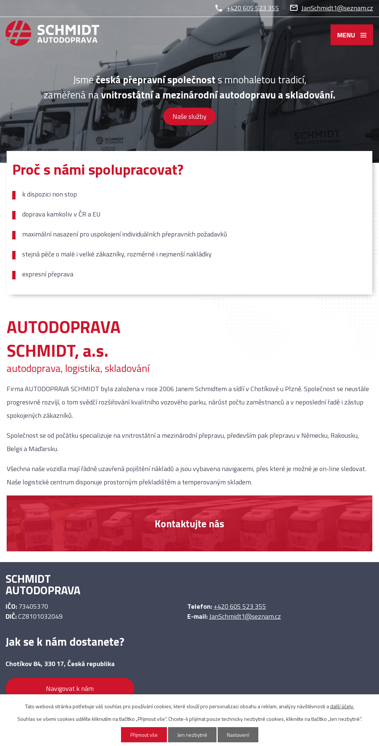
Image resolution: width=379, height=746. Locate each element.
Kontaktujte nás (189, 523)
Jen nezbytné (192, 735)
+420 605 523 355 (253, 8)
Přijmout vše (144, 735)
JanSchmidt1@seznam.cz (337, 8)
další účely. (342, 706)
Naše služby (189, 116)
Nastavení (238, 735)
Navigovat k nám (70, 688)
